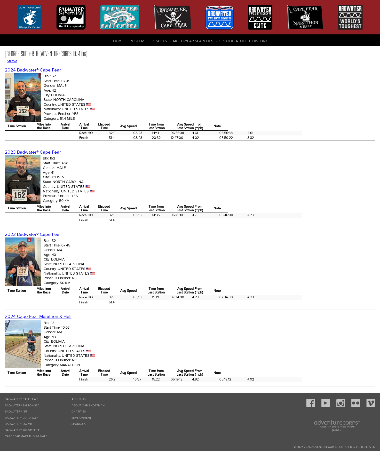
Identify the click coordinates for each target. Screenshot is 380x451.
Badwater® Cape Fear (21, 399)
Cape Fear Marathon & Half (26, 436)
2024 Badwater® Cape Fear (33, 70)
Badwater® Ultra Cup (21, 417)
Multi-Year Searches (193, 41)
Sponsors (78, 424)
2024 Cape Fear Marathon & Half (38, 316)
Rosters (137, 41)
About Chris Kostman (87, 405)
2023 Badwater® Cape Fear (33, 152)
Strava (12, 61)
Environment (81, 417)
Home (118, 41)
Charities (78, 411)
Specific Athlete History (243, 41)
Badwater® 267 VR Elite (22, 430)
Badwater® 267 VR (18, 424)
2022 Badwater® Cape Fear (33, 234)
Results (159, 41)
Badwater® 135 (16, 411)
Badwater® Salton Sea (22, 405)
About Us (78, 399)
